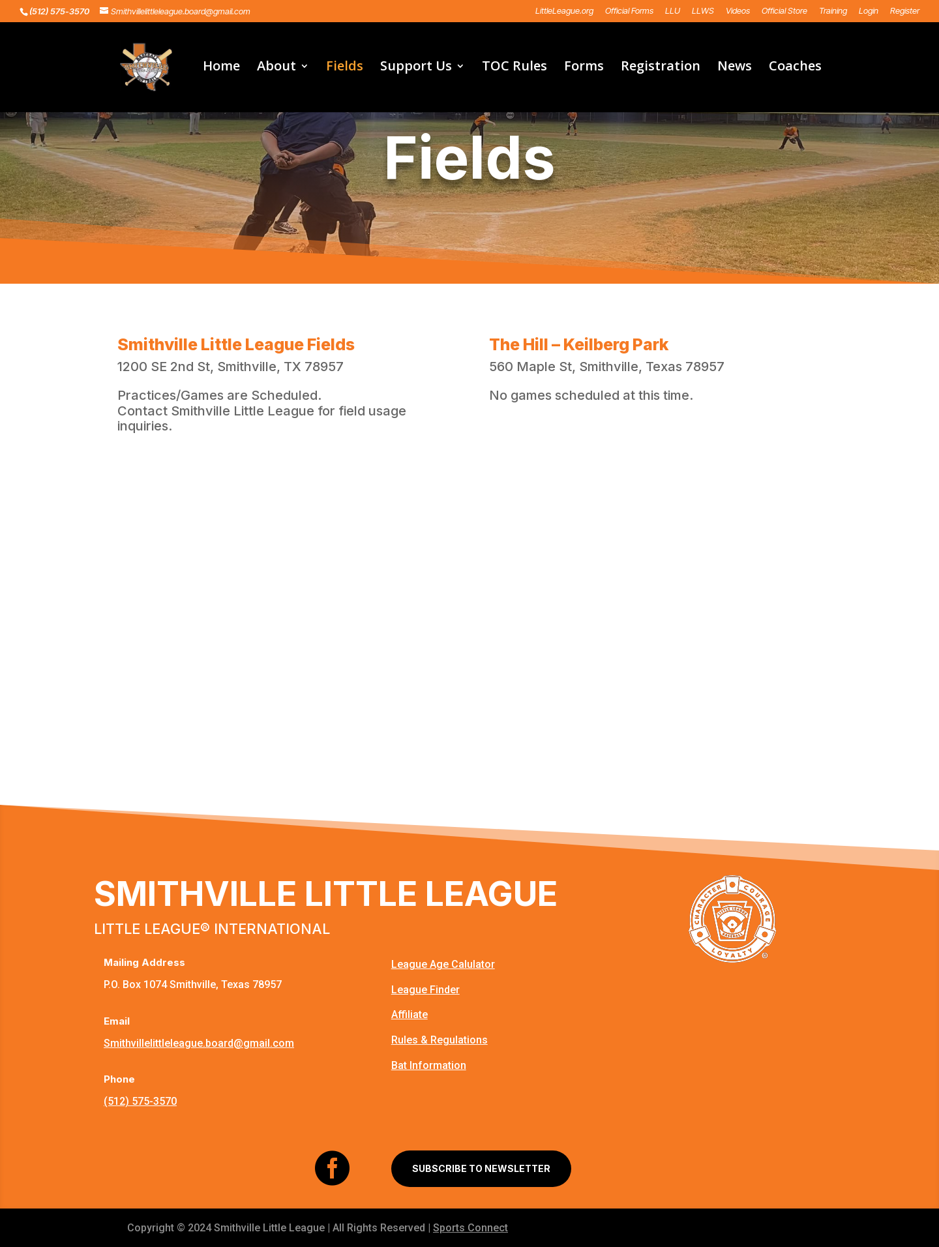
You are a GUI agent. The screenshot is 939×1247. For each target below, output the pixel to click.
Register (904, 11)
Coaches (795, 67)
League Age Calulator (443, 964)
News (734, 67)
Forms (584, 67)
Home (221, 67)
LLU (672, 11)
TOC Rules (514, 67)
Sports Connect (470, 1228)
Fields (344, 67)
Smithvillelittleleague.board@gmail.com (199, 1043)
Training (833, 11)
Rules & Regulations (439, 1040)
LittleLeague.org (564, 11)
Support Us (416, 67)
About (276, 67)
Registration (660, 67)
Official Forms (629, 11)
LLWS (703, 11)
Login (868, 11)
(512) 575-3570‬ (140, 1101)
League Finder (425, 990)
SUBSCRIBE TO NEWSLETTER (481, 1168)
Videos (738, 11)
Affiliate (409, 1014)
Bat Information (428, 1065)
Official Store (784, 11)
